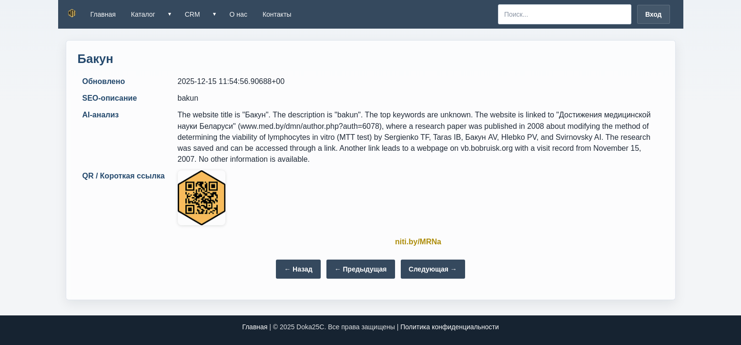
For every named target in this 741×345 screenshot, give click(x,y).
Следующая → (433, 269)
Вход (653, 14)
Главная (103, 14)
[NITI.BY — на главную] (72, 14)
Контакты (277, 14)
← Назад (298, 269)
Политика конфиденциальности (449, 327)
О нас (238, 14)
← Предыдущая (361, 269)
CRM (192, 14)
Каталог (143, 14)
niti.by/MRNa (418, 242)
